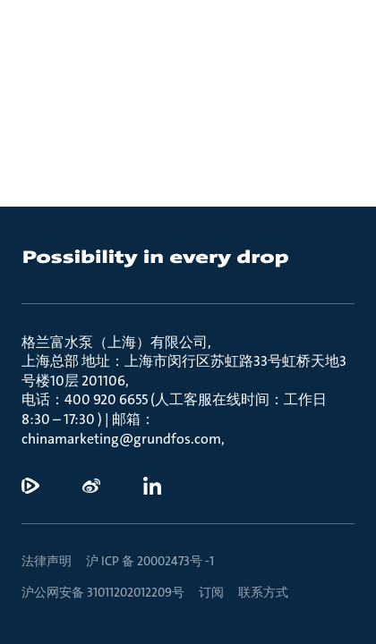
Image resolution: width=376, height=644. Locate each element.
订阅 (211, 592)
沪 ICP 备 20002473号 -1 (150, 561)
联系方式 (263, 592)
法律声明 (46, 561)
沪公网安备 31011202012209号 (102, 592)
